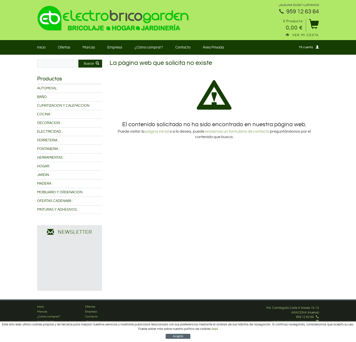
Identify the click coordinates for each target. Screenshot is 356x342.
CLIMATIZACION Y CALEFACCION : (64, 105)
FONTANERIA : (48, 149)
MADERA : (45, 183)
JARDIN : (43, 175)
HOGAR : (44, 166)
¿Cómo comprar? (148, 47)
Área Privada (213, 47)
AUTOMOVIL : (47, 88)
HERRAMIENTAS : (50, 157)
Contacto (182, 47)
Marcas (89, 47)
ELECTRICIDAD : (50, 131)
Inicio (41, 47)
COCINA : (44, 114)
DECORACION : (49, 123)
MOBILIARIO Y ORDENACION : (60, 192)
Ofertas (64, 47)
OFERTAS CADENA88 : (55, 201)
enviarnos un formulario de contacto (237, 131)
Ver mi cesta (302, 35)
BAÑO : (42, 97)
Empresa (114, 47)
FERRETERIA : (48, 140)
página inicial (157, 131)
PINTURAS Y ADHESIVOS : (57, 209)
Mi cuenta (309, 47)
